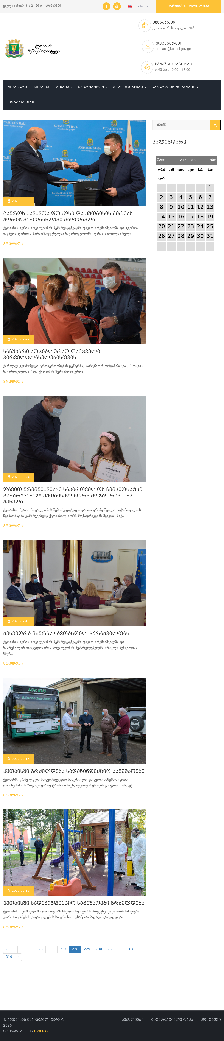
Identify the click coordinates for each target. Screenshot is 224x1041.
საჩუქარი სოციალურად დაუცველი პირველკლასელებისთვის (51, 355)
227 (63, 949)
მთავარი (17, 87)
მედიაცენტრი (128, 87)
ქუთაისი (42, 87)
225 (39, 949)
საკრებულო (91, 87)
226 (51, 949)
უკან (161, 158)
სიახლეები (132, 1019)
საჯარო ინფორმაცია (175, 87)
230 (99, 949)
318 (131, 949)
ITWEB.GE (42, 1031)
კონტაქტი (211, 1019)
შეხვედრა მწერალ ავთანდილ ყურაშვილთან (66, 634)
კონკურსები (21, 102)
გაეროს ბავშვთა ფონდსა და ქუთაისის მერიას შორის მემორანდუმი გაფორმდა (68, 217)
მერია (62, 87)
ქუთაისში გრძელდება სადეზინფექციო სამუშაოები (74, 772)
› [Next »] (18, 957)
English (138, 6)
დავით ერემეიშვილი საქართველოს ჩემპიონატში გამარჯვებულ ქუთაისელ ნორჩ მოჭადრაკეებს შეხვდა (72, 496)
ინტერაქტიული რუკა (188, 6)
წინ (213, 158)
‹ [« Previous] (6, 949)
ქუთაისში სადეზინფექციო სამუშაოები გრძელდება (74, 903)
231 (110, 949)
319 (9, 957)
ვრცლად (13, 244)
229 (87, 949)
